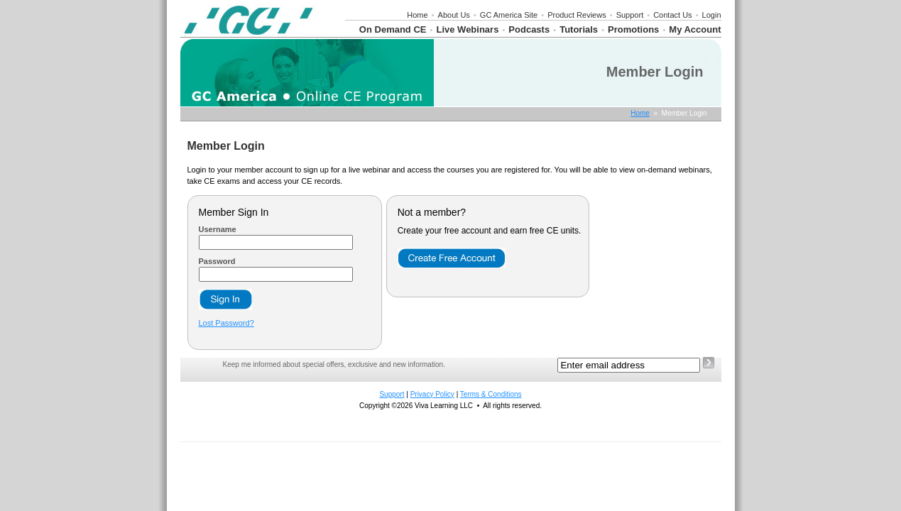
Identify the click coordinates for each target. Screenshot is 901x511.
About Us (454, 15)
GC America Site (508, 15)
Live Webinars (467, 29)
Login (711, 15)
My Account (695, 29)
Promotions (633, 29)
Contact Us (672, 15)
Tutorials (578, 29)
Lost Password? (226, 323)
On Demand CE (393, 29)
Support (630, 15)
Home (417, 15)
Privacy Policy (432, 394)
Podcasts (529, 29)
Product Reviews (576, 15)
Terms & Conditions (491, 394)
